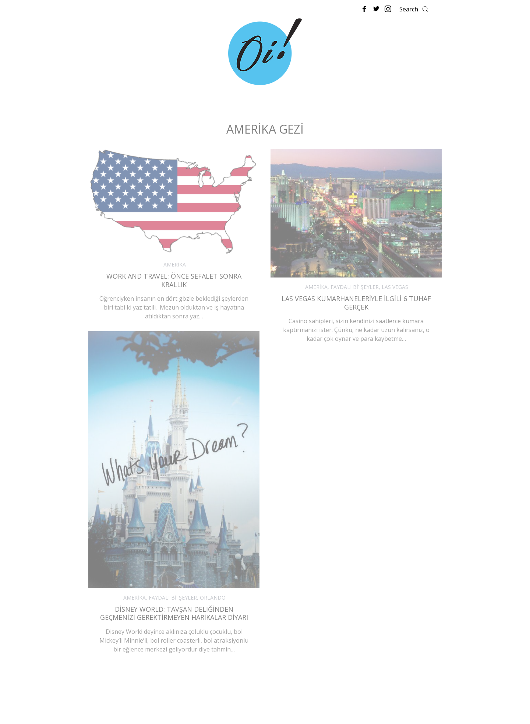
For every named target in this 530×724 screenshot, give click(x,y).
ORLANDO (213, 597)
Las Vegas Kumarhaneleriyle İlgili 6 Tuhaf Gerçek (356, 302)
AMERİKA (174, 264)
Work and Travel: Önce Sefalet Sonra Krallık (173, 280)
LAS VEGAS (395, 286)
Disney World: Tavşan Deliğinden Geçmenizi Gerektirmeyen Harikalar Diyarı (174, 613)
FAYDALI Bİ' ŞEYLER (355, 286)
